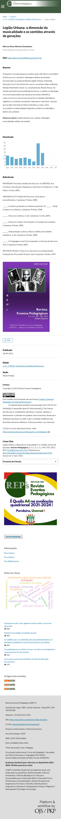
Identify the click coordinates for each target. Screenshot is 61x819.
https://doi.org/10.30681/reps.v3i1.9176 (24, 58)
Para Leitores (9, 553)
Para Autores (9, 557)
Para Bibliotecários (11, 561)
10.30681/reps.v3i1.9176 (17, 450)
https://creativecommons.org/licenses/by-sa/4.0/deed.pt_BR (26, 432)
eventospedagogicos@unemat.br (26, 724)
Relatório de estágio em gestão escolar (20, 633)
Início (5, 17)
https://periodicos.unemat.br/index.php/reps (28, 719)
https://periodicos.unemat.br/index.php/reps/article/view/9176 (27, 453)
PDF (8, 340)
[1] (42, 408)
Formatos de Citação (12, 461)
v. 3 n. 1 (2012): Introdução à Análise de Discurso (22, 19)
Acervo (13, 17)
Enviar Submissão (13, 536)
